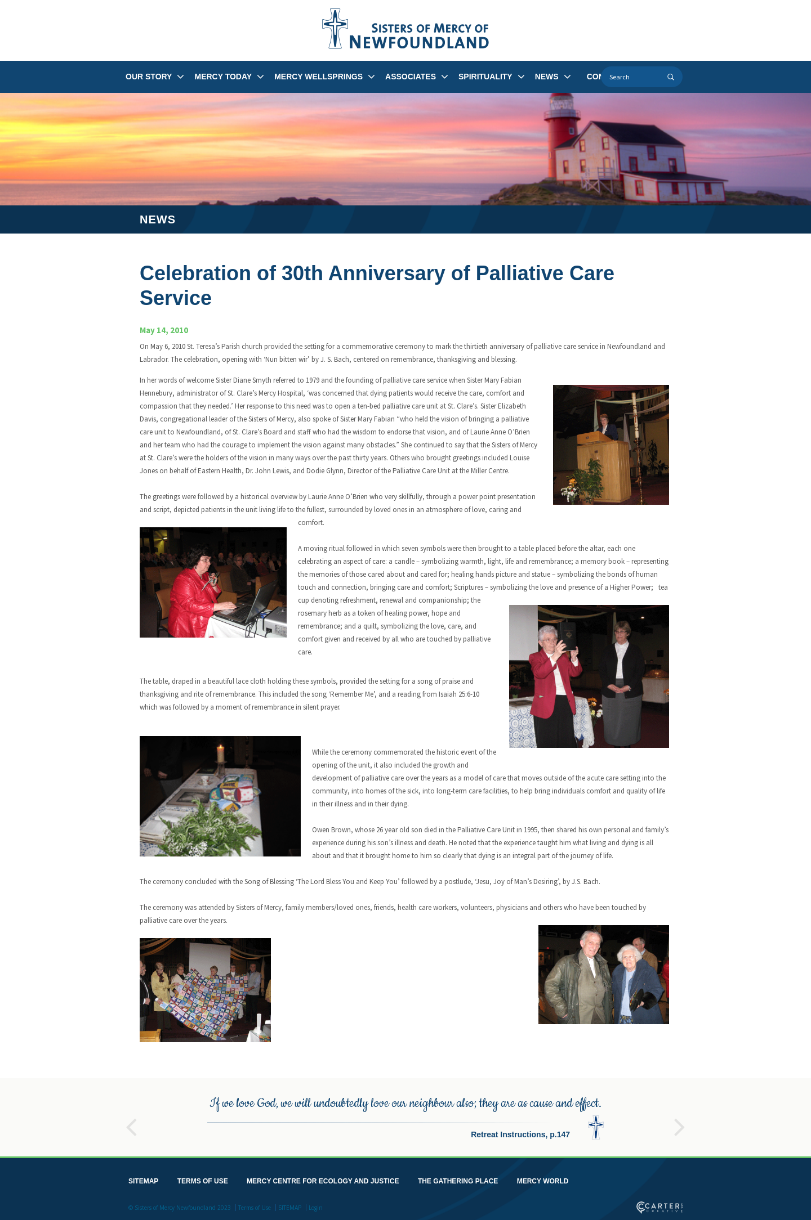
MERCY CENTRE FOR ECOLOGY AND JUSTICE (323, 1179)
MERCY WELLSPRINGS (318, 76)
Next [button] (680, 1120)
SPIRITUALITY (485, 76)
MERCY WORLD (543, 1179)
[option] (405, 1115)
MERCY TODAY (223, 76)
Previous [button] (131, 1120)
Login (316, 1205)
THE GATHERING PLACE (458, 1179)
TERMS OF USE (202, 1179)
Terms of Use (254, 1205)
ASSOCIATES (410, 76)
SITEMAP (143, 1179)
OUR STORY (149, 76)
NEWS (547, 76)
